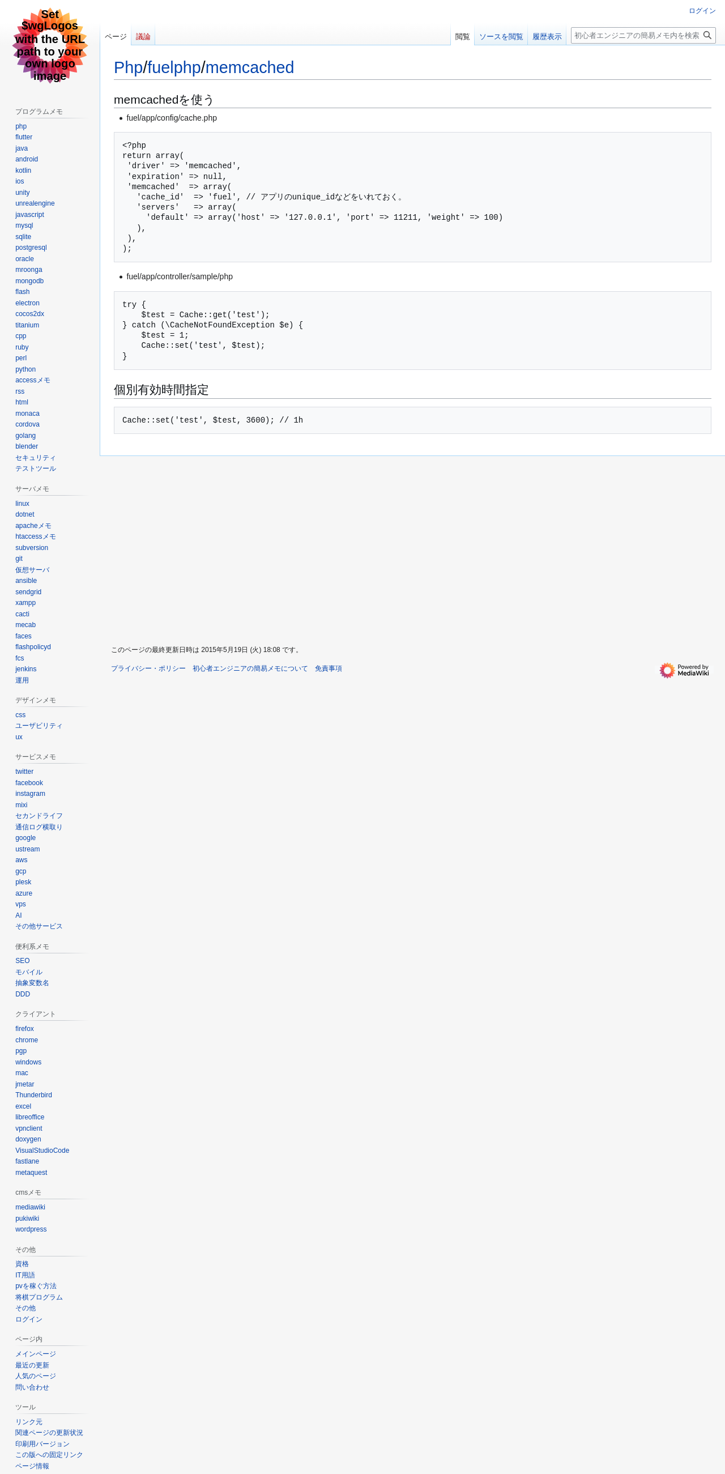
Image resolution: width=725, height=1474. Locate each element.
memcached (250, 67)
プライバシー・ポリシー (148, 668)
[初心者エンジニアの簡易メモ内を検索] (643, 35)
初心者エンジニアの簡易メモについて (250, 668)
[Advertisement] (316, 547)
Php (128, 67)
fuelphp (174, 67)
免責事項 (328, 668)
